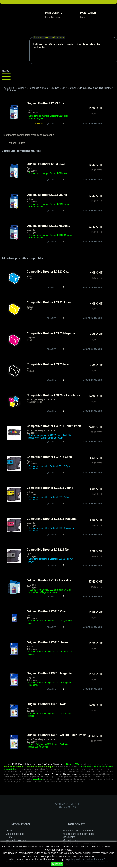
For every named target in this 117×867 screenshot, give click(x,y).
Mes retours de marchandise (78, 834)
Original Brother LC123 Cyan (46, 163)
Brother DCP (58, 87)
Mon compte (53, 12)
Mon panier (88, 12)
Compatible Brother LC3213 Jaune (50, 487)
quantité (51, 180)
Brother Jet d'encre (37, 87)
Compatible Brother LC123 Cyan (48, 271)
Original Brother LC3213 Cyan (47, 611)
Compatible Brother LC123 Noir (48, 364)
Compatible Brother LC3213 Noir (49, 549)
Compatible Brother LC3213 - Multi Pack (54, 426)
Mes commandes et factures (78, 830)
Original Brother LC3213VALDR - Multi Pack (56, 734)
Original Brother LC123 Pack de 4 (49, 580)
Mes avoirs (69, 837)
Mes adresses (70, 840)
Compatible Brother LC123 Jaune (49, 302)
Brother (20, 87)
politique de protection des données (88, 859)
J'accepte (57, 864)
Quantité (51, 124)
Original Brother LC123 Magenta (48, 225)
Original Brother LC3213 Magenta (49, 673)
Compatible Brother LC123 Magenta (51, 333)
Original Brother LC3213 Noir (46, 704)
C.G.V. (9, 837)
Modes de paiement (16, 840)
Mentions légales (14, 833)
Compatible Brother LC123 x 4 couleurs (53, 395)
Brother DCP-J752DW (80, 87)
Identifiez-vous (53, 17)
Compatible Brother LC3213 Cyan (49, 456)
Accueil (8, 87)
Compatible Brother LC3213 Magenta (51, 518)
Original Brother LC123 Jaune (47, 194)
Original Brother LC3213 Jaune (47, 642)
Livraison (10, 830)
